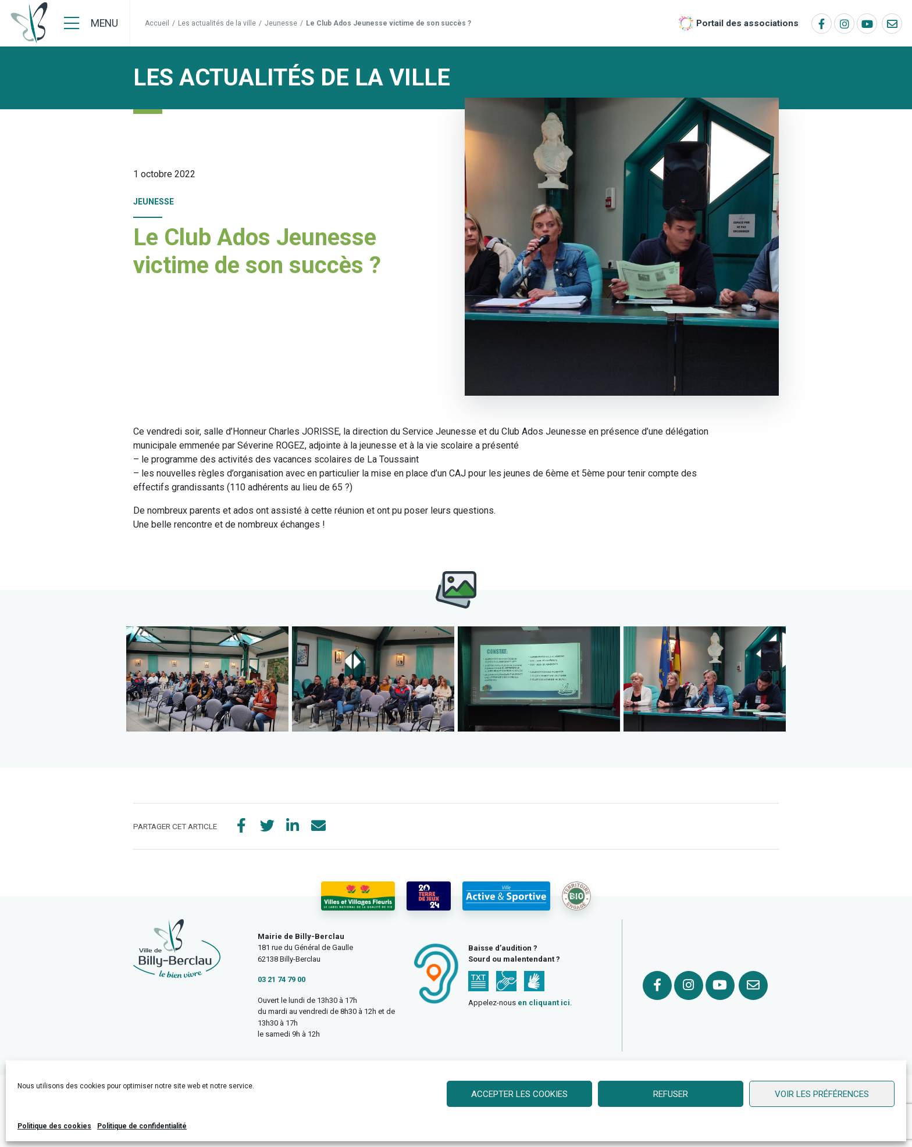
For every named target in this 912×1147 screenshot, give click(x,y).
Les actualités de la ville (217, 23)
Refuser (670, 1094)
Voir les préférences (822, 1094)
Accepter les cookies (519, 1094)
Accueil (157, 23)
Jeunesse (281, 23)
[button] (207, 679)
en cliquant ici (544, 1002)
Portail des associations (747, 23)
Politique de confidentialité (142, 1126)
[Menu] (91, 23)
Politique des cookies (54, 1126)
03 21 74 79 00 (281, 979)
